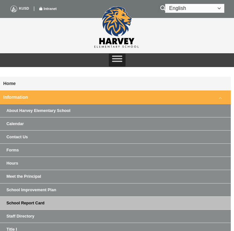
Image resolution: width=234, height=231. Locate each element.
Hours (12, 163)
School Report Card (25, 203)
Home (9, 83)
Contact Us (17, 137)
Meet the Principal (23, 176)
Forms (12, 150)
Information (15, 97)
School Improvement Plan (31, 190)
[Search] (163, 8)
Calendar (15, 124)
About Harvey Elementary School (38, 110)
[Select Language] (194, 8)
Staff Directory (20, 216)
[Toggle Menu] (117, 60)
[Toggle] (220, 97)
